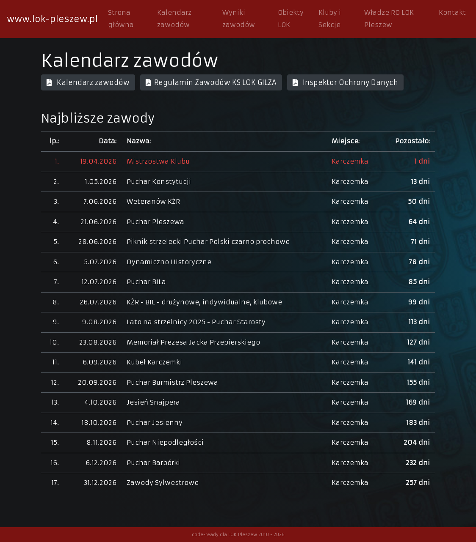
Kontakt (452, 12)
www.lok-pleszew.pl (52, 19)
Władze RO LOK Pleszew (389, 18)
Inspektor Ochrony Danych (345, 82)
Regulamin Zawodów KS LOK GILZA (211, 82)
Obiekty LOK (291, 18)
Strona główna (121, 18)
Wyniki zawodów (238, 18)
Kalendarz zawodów (174, 18)
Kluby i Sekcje (329, 18)
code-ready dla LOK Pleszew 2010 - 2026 (238, 534)
